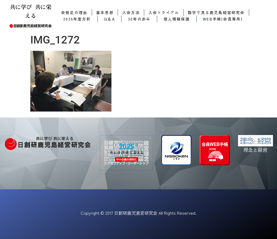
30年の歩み (139, 19)
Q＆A (109, 19)
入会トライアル (164, 12)
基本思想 (105, 12)
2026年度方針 (77, 19)
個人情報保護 (177, 19)
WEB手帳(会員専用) (223, 19)
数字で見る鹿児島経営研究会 (216, 12)
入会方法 (131, 12)
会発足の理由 (74, 12)
